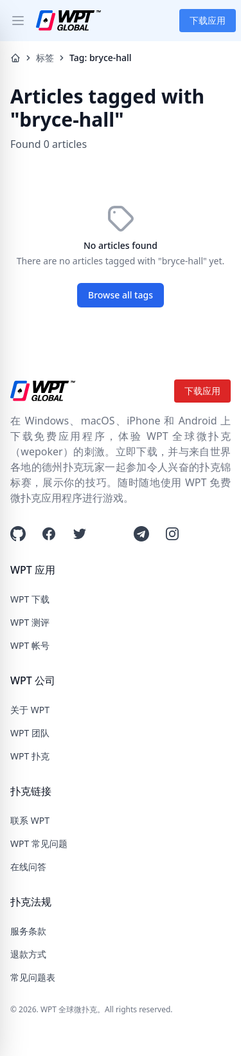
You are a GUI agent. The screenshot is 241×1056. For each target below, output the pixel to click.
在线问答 (28, 866)
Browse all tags (120, 295)
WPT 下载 (29, 599)
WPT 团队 (29, 733)
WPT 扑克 (29, 756)
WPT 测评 (29, 622)
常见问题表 (32, 977)
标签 (45, 57)
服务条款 (28, 931)
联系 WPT (29, 820)
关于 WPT (29, 710)
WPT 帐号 (29, 645)
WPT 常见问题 (38, 843)
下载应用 (208, 20)
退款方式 (28, 954)
